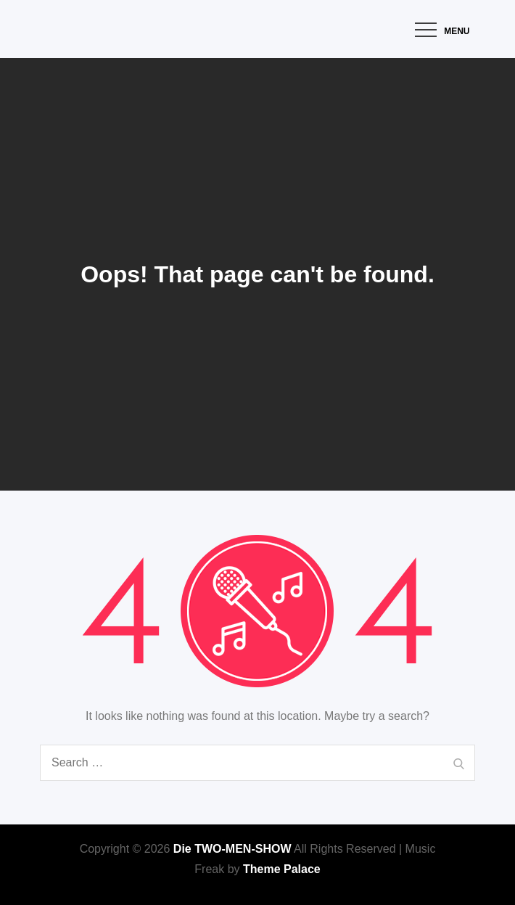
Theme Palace (282, 869)
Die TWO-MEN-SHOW (232, 849)
